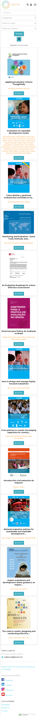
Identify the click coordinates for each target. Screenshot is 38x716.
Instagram (8, 690)
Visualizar (18, 93)
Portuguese (23, 715)
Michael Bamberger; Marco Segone (19, 202)
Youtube (8, 695)
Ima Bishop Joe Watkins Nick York (18, 88)
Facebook (9, 680)
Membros (5, 708)
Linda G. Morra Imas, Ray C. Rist (18, 638)
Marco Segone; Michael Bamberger (19, 388)
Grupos (5, 711)
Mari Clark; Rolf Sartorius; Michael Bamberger (18, 243)
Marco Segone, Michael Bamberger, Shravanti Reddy (19, 538)
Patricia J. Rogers (18, 487)
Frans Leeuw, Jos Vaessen (18, 589)
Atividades (6, 705)
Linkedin (8, 685)
